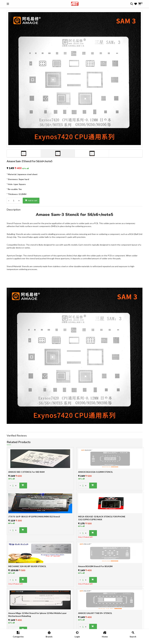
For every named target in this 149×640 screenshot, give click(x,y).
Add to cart (31, 200)
